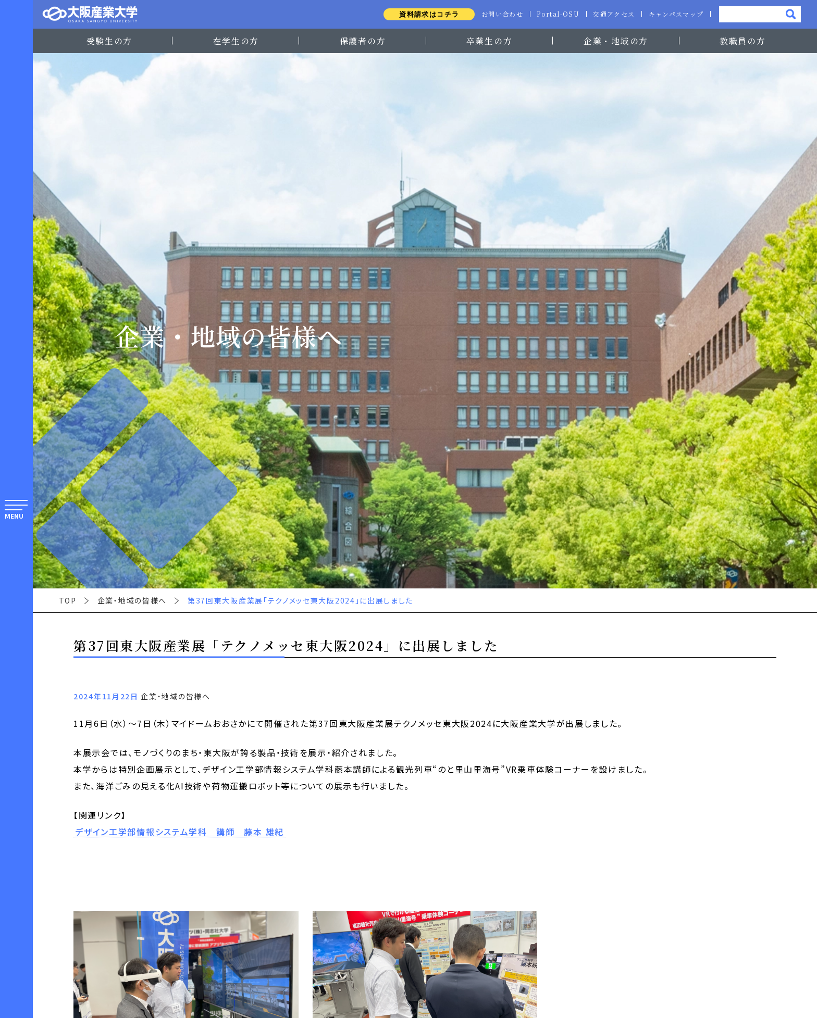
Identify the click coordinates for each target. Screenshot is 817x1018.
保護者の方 (363, 40)
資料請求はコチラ (424, 14)
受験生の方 (109, 40)
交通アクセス (612, 14)
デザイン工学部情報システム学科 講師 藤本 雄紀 (179, 832)
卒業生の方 (489, 40)
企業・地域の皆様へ (132, 600)
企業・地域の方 (616, 40)
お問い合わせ (498, 14)
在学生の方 (236, 40)
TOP (68, 600)
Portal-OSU (555, 14)
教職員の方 (742, 40)
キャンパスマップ (675, 14)
